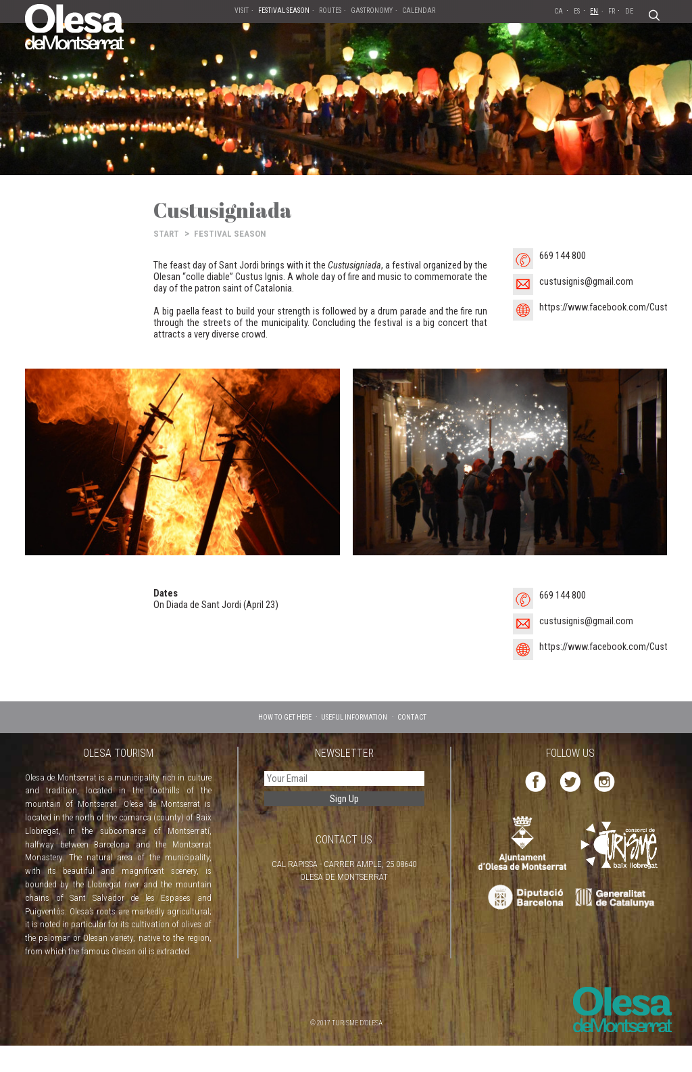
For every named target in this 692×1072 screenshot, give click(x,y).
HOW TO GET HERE (285, 717)
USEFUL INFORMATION (354, 717)
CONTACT (411, 717)
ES (577, 11)
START (166, 234)
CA (558, 11)
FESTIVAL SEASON (230, 234)
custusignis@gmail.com (586, 281)
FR (611, 11)
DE (629, 11)
